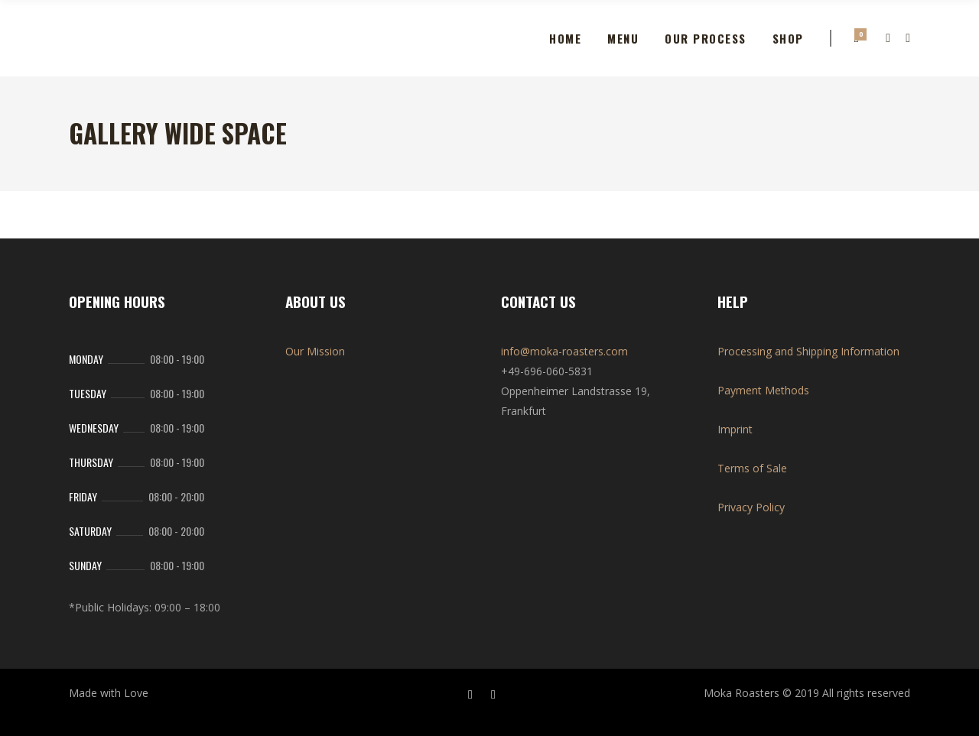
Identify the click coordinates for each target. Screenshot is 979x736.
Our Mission (315, 351)
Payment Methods (763, 390)
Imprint (735, 429)
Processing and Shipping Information (808, 351)
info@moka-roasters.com (564, 351)
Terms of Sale (752, 468)
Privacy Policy (751, 507)
